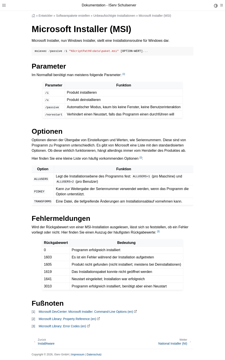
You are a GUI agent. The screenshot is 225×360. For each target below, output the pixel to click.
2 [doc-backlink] (33, 319)
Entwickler (46, 15)
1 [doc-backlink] (33, 311)
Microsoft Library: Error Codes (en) (62, 326)
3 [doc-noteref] (158, 231)
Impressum (78, 354)
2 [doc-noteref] (141, 157)
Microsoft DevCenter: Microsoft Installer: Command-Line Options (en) (86, 311)
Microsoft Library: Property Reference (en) (67, 319)
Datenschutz (94, 354)
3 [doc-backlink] (33, 326)
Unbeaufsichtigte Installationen (114, 15)
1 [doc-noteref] (124, 74)
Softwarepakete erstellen (73, 15)
